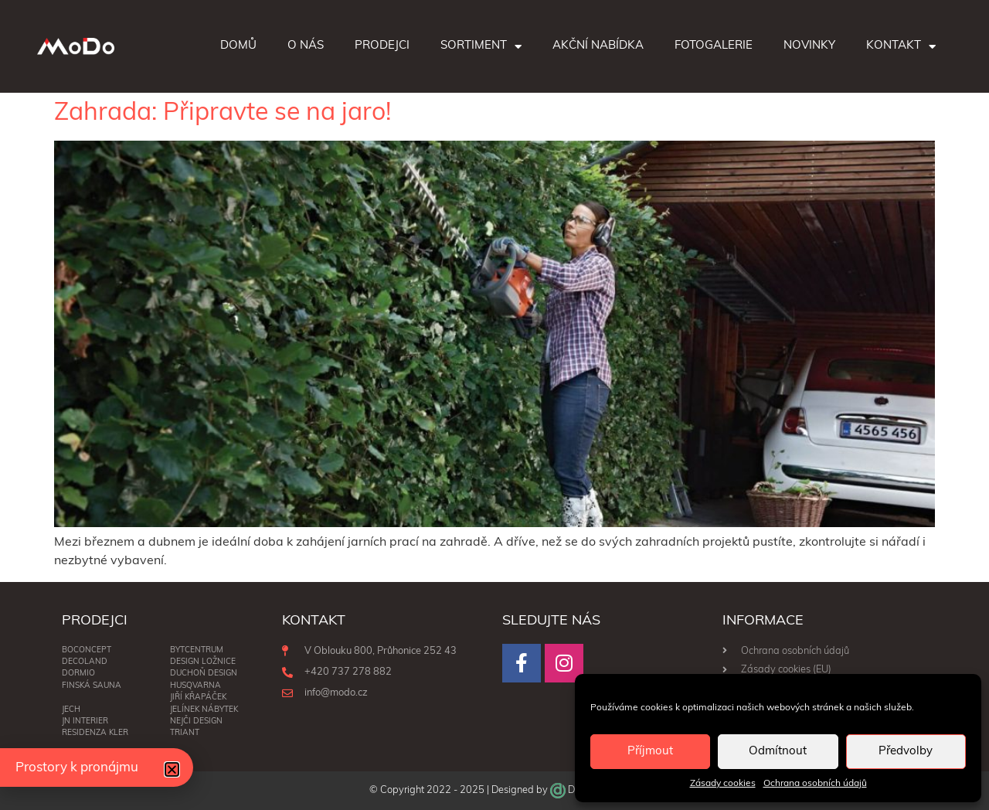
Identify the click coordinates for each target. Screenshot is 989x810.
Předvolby (906, 751)
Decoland (84, 662)
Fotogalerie (714, 46)
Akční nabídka (598, 46)
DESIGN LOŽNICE (203, 662)
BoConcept (86, 650)
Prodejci (382, 46)
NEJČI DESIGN (196, 721)
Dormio (78, 673)
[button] (172, 769)
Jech (71, 710)
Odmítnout (778, 751)
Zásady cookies (723, 783)
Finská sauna (91, 686)
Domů (238, 46)
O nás (305, 46)
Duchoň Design (203, 673)
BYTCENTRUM (196, 650)
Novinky (809, 46)
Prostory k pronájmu (76, 767)
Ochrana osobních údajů (815, 783)
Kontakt (901, 46)
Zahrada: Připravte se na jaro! (222, 113)
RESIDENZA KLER (95, 733)
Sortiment (481, 46)
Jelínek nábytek (204, 710)
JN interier (85, 721)
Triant (184, 733)
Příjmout (650, 751)
